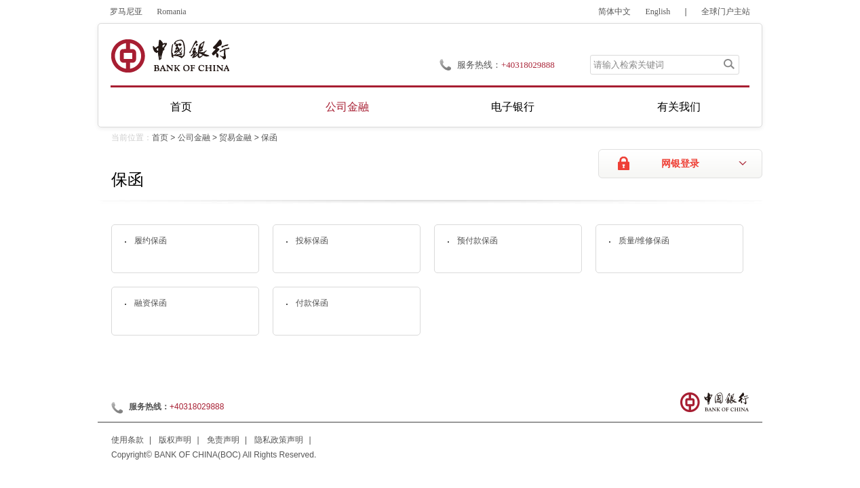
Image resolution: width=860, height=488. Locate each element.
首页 (181, 107)
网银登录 (680, 164)
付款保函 (312, 303)
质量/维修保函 (644, 240)
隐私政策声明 (278, 440)
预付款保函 (477, 240)
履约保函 (150, 240)
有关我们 (679, 107)
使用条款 (127, 440)
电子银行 (512, 107)
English (658, 11)
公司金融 (347, 107)
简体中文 (614, 11)
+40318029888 (528, 65)
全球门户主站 (725, 11)
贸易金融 (235, 137)
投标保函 (312, 240)
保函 (269, 137)
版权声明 (175, 440)
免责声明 (223, 440)
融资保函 (150, 303)
